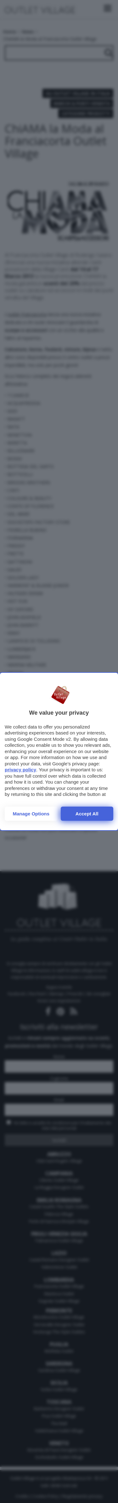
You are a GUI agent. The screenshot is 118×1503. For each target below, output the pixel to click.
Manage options (31, 813)
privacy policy (20, 769)
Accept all (87, 813)
